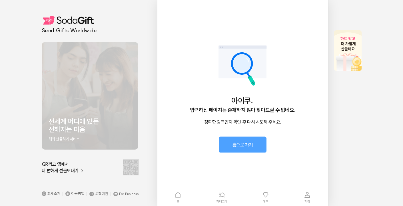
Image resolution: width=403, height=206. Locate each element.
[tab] (178, 197)
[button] (51, 194)
